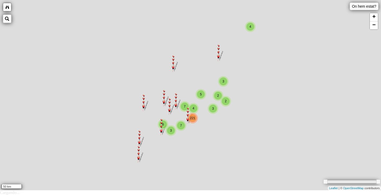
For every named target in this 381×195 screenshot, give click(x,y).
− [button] (374, 25)
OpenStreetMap (353, 188)
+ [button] (374, 17)
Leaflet (333, 188)
